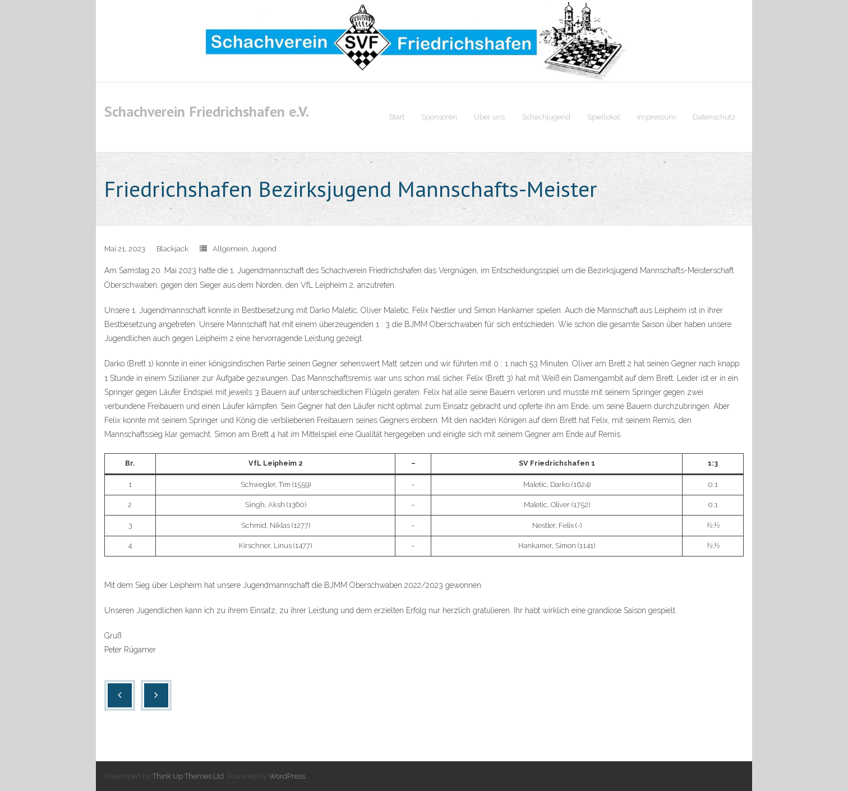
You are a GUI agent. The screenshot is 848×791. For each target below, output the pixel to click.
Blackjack (172, 249)
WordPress (287, 776)
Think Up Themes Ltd (188, 776)
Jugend (263, 249)
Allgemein (230, 249)
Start (396, 117)
